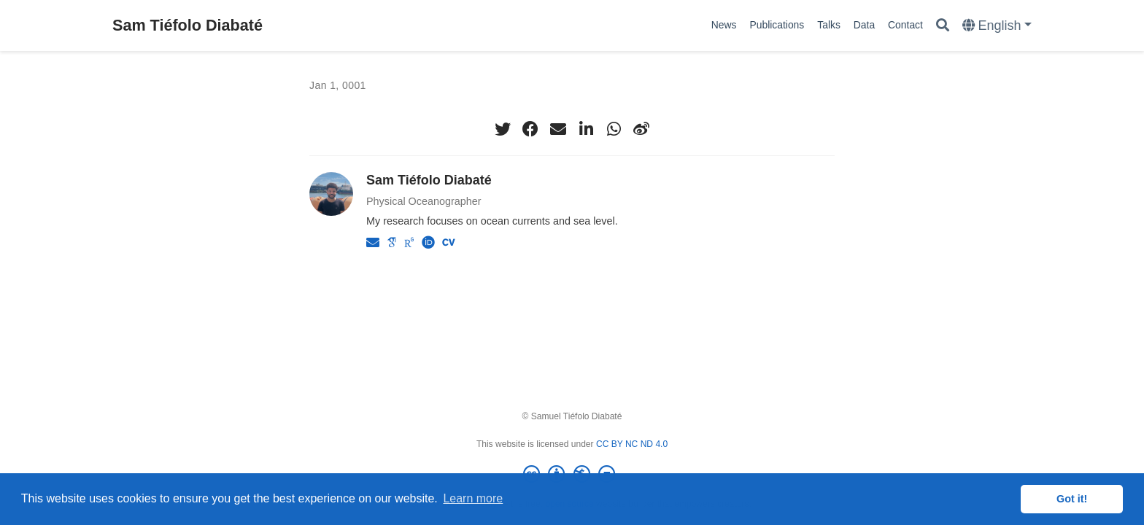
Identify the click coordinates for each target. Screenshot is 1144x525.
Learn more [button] (473, 498)
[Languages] (997, 26)
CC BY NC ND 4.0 (632, 444)
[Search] (942, 26)
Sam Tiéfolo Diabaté (187, 25)
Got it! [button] (1071, 499)
